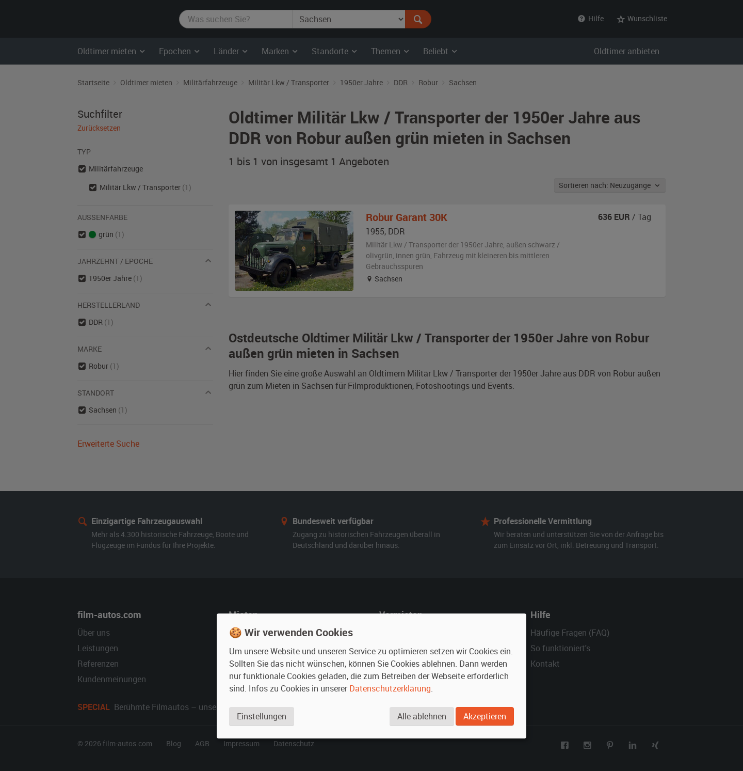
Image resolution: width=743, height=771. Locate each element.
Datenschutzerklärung (390, 689)
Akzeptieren (484, 716)
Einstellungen (261, 716)
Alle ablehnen (420, 716)
